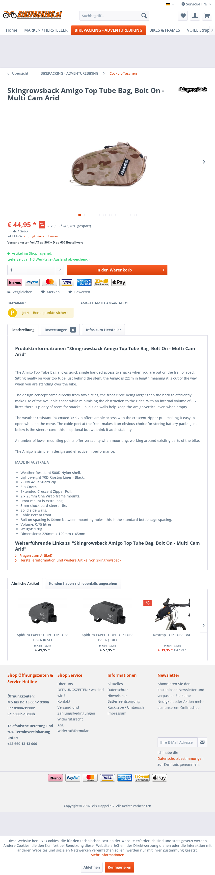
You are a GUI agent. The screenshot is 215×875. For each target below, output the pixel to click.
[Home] (11, 30)
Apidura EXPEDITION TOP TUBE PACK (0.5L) (43, 637)
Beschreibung (22, 329)
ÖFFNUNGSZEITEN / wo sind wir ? (80, 692)
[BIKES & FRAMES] (165, 30)
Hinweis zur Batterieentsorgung (124, 698)
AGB (60, 725)
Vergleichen (19, 292)
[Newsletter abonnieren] (202, 742)
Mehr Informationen (107, 855)
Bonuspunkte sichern (51, 312)
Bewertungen (60, 330)
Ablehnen (91, 867)
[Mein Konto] (195, 16)
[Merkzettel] (183, 16)
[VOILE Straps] (199, 30)
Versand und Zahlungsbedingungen (76, 710)
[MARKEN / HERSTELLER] (46, 30)
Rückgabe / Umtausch (126, 707)
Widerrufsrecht (70, 719)
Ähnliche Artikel (25, 583)
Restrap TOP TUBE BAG (172, 634)
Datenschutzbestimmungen (181, 758)
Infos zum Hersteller (103, 329)
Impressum (117, 713)
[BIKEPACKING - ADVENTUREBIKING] (108, 30)
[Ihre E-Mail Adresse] (178, 742)
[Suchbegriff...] (114, 16)
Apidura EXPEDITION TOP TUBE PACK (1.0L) (107, 637)
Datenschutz (118, 689)
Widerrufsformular (73, 730)
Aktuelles (115, 683)
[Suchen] (144, 16)
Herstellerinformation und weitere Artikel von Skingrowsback (68, 560)
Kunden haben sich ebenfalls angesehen (83, 583)
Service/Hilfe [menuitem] (195, 4)
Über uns (65, 683)
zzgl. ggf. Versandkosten (41, 236)
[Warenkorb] (207, 16)
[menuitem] (114, 16)
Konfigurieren (119, 867)
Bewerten (79, 292)
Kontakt (63, 701)
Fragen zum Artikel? (34, 555)
